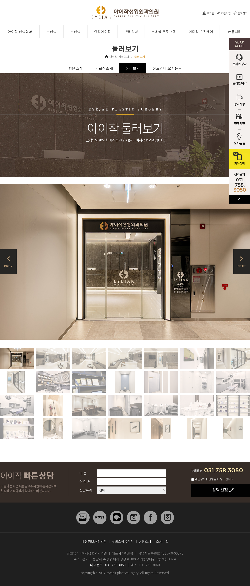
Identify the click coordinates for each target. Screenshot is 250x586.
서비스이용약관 (123, 541)
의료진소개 (104, 68)
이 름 (82, 472)
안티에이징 (102, 31)
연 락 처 (84, 481)
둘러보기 (133, 68)
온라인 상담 (239, 60)
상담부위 (85, 490)
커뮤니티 (234, 31)
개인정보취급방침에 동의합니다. (214, 479)
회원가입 (226, 13)
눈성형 (51, 31)
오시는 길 (239, 139)
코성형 (75, 31)
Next (241, 261)
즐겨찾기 (243, 13)
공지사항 (239, 100)
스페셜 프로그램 (163, 31)
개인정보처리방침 (94, 541)
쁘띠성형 (131, 31)
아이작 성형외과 (20, 31)
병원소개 (75, 68)
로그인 (210, 13)
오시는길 (162, 541)
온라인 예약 (239, 80)
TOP (239, 199)
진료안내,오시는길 (167, 68)
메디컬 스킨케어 (201, 31)
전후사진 (239, 119)
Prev (8, 261)
